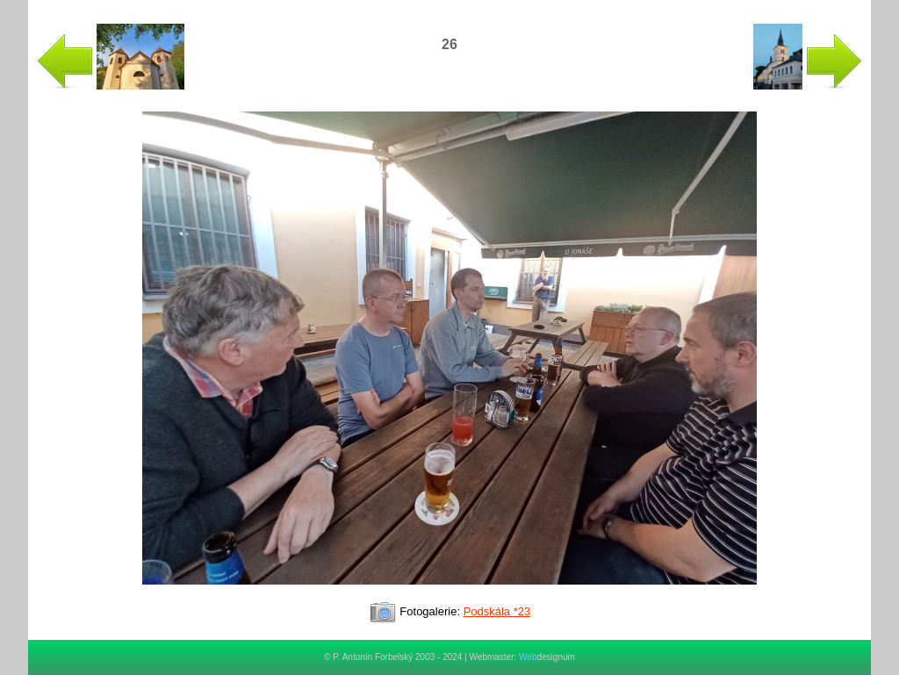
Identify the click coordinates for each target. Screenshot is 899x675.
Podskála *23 (497, 611)
